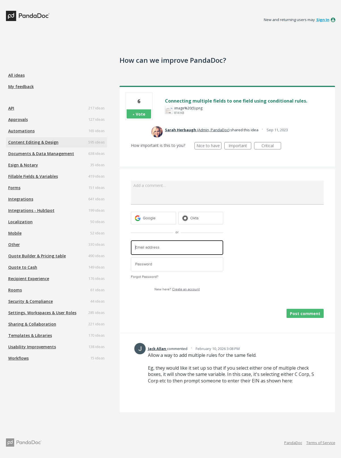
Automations (21, 131)
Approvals (18, 119)
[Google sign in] (153, 218)
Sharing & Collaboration (32, 324)
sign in (322, 19)
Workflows (18, 358)
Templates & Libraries (30, 335)
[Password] (177, 264)
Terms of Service (320, 442)
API (11, 108)
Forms (14, 187)
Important (240, 146)
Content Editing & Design (33, 142)
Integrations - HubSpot (31, 210)
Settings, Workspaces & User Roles (42, 312)
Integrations (20, 199)
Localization (20, 221)
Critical (271, 146)
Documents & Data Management (41, 153)
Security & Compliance (30, 301)
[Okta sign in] (200, 218)
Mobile (15, 233)
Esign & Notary (23, 165)
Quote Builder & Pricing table (37, 256)
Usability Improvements (32, 346)
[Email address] (177, 247)
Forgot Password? (144, 277)
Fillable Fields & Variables (33, 176)
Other (14, 244)
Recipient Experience (28, 278)
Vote (140, 114)
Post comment (305, 313)
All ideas (16, 75)
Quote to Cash (22, 267)
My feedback (21, 86)
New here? (177, 289)
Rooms (15, 290)
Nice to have (209, 146)
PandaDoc (293, 442)
